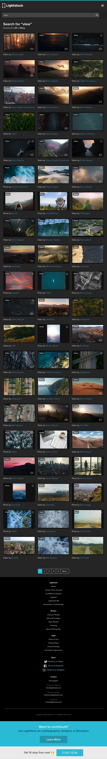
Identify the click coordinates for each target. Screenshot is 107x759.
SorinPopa (15, 266)
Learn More (54, 739)
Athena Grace (86, 292)
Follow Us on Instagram (55, 670)
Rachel (14, 213)
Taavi (13, 345)
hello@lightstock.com (54, 702)
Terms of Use (53, 639)
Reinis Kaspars (52, 54)
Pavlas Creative (52, 186)
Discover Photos (53, 614)
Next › (64, 571)
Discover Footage (53, 618)
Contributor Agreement (53, 650)
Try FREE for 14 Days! (53, 593)
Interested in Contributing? (53, 604)
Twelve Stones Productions (23, 107)
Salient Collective (87, 133)
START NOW (69, 752)
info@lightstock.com (53, 688)
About (53, 586)
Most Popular (54, 622)
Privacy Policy (53, 643)
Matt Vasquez (17, 425)
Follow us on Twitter (55, 661)
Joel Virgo (15, 504)
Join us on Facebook (55, 665)
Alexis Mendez (52, 478)
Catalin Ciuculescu (88, 81)
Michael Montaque (53, 266)
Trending (53, 625)
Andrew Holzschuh (19, 186)
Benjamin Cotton (53, 398)
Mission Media (52, 345)
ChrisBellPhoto (52, 213)
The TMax (84, 425)
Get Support (53, 680)
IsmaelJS (15, 292)
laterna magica (17, 54)
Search (97, 15)
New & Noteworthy (53, 629)
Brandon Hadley (53, 239)
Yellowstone (85, 213)
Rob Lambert (85, 239)
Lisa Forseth (85, 531)
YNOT (14, 133)
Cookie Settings (53, 646)
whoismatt (84, 266)
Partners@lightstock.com (53, 695)
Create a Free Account (53, 590)
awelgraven (85, 319)
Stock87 (14, 557)
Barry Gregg (85, 504)
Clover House (52, 451)
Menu (102, 5)
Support (54, 597)
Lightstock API (53, 601)
